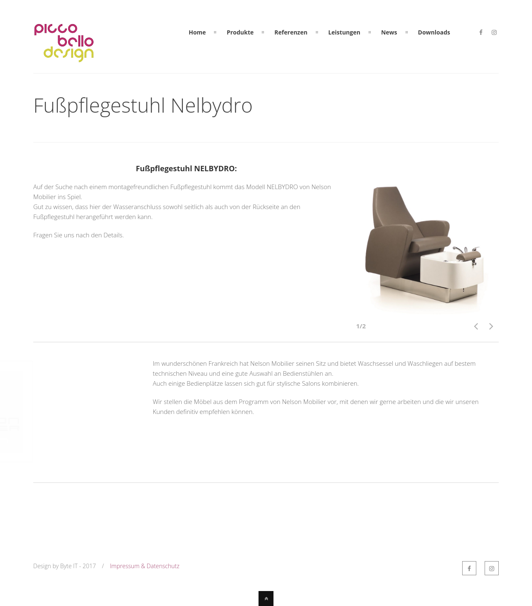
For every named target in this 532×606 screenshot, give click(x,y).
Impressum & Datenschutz (145, 566)
